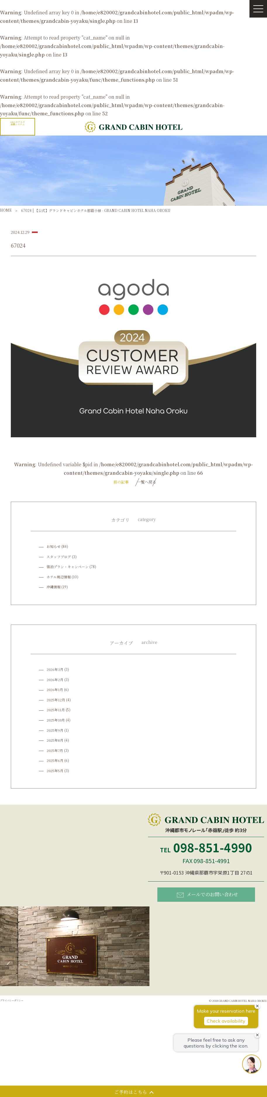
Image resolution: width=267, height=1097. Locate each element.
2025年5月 (55, 771)
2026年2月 (55, 680)
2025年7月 (55, 751)
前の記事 (110, 482)
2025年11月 (56, 711)
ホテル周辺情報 (58, 578)
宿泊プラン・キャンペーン (67, 567)
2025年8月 (55, 741)
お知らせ (53, 547)
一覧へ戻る (147, 482)
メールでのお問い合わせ (207, 895)
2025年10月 (56, 721)
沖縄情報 (53, 588)
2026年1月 (55, 691)
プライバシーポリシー (17, 1003)
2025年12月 (56, 701)
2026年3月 (55, 671)
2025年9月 (55, 731)
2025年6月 (55, 761)
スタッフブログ (58, 558)
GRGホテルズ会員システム (17, 124)
